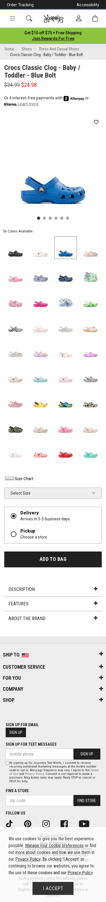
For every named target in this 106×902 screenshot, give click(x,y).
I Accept (53, 888)
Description (52, 589)
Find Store (86, 800)
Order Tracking (20, 5)
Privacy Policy (34, 774)
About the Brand (52, 618)
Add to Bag (53, 559)
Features (52, 603)
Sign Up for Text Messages (31, 744)
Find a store (17, 790)
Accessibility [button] (88, 5)
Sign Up (15, 732)
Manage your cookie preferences (54, 845)
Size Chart (18, 478)
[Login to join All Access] (53, 33)
